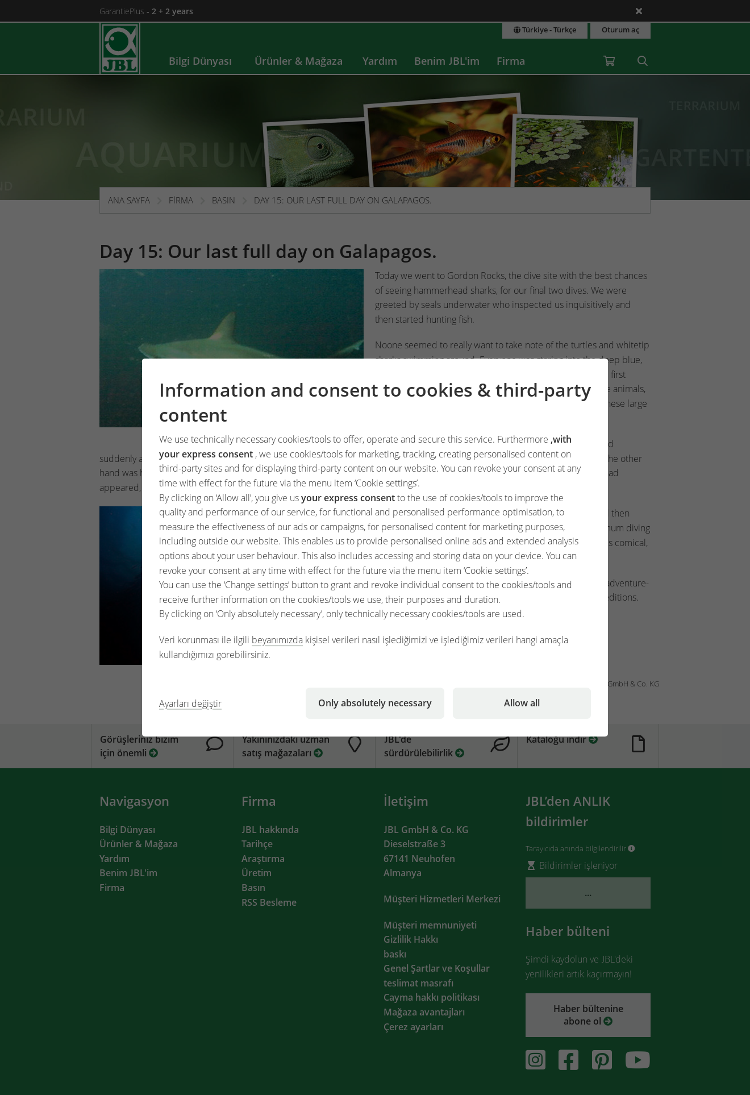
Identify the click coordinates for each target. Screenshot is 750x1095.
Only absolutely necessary (375, 703)
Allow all (522, 703)
